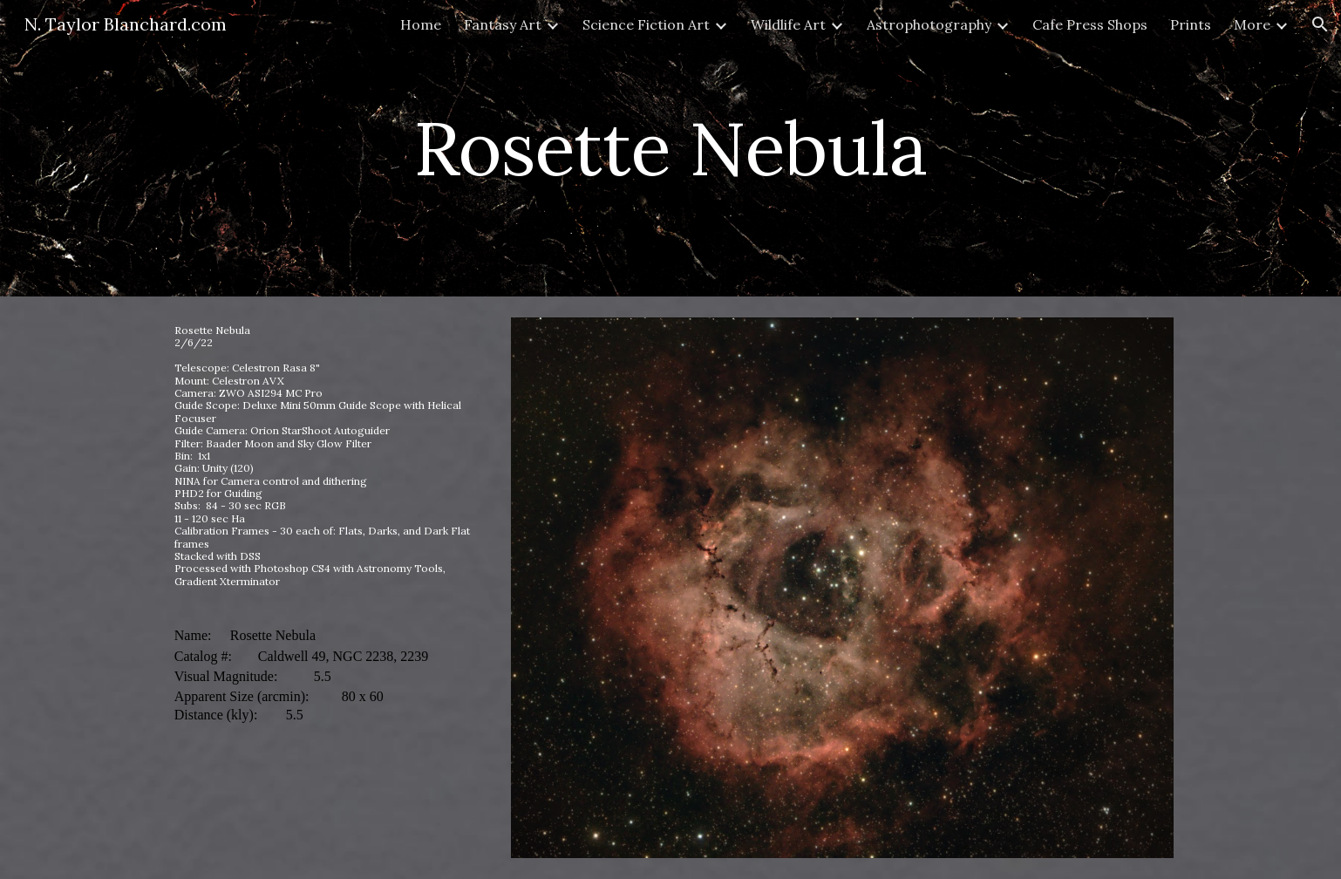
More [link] (1252, 24)
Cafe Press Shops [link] (1089, 24)
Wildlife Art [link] (788, 24)
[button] (1320, 24)
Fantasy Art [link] (502, 24)
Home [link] (420, 24)
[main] (670, 148)
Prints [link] (1190, 24)
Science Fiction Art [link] (646, 24)
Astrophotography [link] (929, 24)
